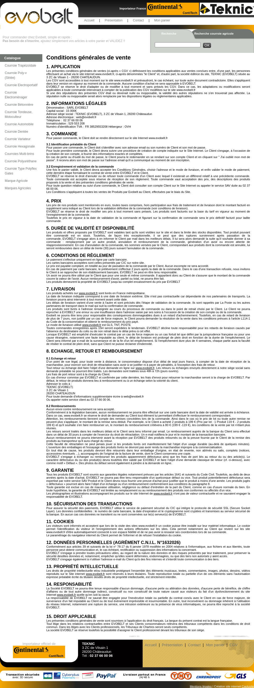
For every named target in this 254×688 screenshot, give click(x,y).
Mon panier (162, 20)
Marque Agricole (16, 181)
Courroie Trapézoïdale (20, 65)
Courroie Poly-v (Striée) (16, 75)
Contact (138, 20)
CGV (234, 645)
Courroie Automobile (19, 124)
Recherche (168, 33)
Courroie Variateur (17, 139)
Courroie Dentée (16, 131)
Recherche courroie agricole (214, 33)
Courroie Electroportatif (21, 85)
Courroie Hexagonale (20, 146)
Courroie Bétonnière (19, 105)
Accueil (89, 20)
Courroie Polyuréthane (21, 161)
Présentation (114, 20)
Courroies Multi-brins (19, 154)
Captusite (248, 686)
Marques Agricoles (18, 188)
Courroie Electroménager (16, 95)
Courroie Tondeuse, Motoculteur (19, 114)
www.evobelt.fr (88, 293)
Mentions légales (201, 686)
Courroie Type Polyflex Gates (21, 171)
